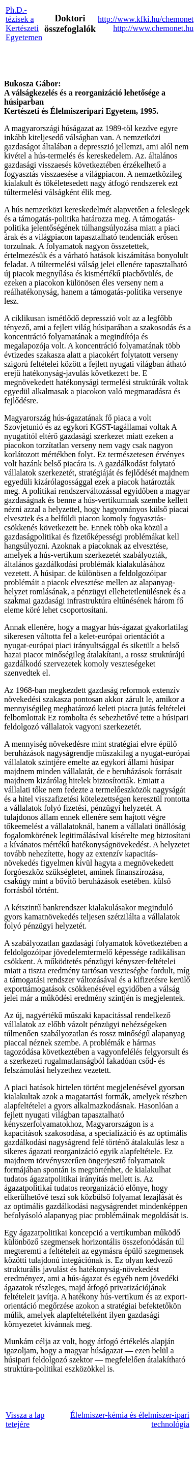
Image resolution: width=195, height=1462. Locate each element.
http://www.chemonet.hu (153, 28)
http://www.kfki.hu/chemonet (145, 19)
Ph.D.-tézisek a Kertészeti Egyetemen (24, 24)
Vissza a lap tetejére (25, 1419)
